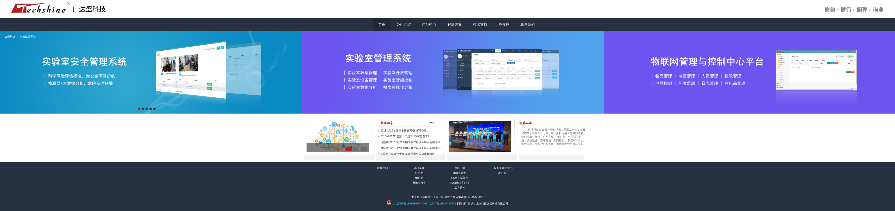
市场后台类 (419, 182)
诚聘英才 (419, 168)
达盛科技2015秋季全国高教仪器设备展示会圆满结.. (410, 148)
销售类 (419, 177)
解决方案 (455, 24)
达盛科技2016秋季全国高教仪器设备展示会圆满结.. (410, 142)
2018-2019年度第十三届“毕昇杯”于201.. (404, 130)
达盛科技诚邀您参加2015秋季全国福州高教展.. (408, 153)
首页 (381, 24)
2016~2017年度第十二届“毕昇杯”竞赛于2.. (405, 136)
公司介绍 (403, 24)
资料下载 (459, 168)
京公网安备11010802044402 (410, 203)
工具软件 (459, 187)
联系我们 (527, 24)
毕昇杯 (504, 24)
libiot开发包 (460, 172)
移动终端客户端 (459, 182)
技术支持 (480, 24)
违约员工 (503, 172)
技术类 (419, 172)
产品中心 (429, 24)
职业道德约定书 (503, 168)
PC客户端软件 (460, 177)
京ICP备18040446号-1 (442, 203)
